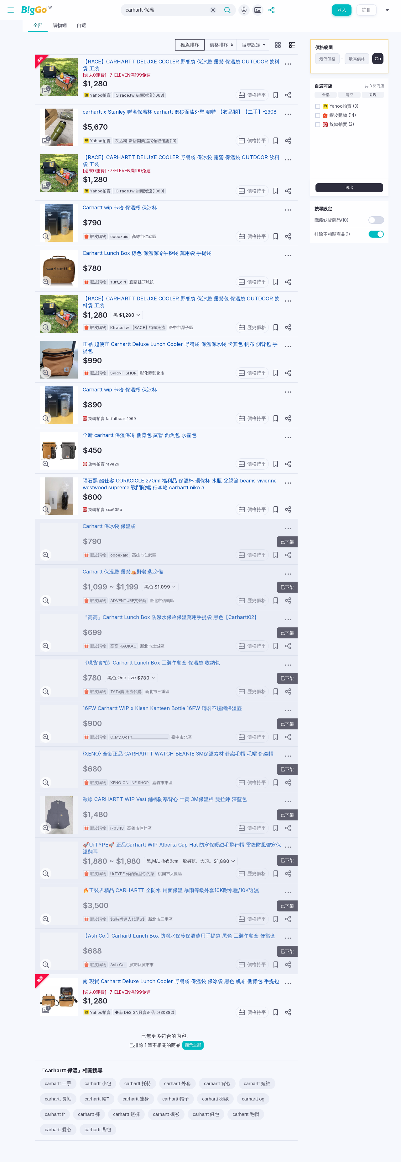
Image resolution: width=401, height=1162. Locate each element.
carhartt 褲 (89, 1114)
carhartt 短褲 (126, 1114)
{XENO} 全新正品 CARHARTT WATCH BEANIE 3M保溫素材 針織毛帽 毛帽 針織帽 (178, 753)
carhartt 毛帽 (245, 1114)
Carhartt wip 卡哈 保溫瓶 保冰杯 (120, 207)
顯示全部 (193, 1045)
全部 (326, 95)
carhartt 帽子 (175, 1098)
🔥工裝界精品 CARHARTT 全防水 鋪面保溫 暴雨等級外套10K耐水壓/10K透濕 (171, 890)
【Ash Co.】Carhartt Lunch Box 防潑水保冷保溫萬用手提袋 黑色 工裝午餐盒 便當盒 (179, 936)
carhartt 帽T (97, 1098)
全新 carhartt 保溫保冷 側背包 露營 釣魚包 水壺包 (139, 435)
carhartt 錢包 (206, 1114)
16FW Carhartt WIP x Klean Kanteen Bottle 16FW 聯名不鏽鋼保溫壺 (162, 708)
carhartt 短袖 (257, 1083)
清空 (349, 95)
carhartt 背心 (217, 1083)
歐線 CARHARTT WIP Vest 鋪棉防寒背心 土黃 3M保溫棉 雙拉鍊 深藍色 (165, 799)
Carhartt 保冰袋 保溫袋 (109, 526)
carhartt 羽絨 (215, 1098)
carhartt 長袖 (58, 1098)
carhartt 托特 (137, 1083)
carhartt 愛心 (58, 1129)
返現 (373, 95)
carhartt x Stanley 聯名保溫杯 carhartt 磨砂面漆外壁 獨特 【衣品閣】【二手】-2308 (180, 112)
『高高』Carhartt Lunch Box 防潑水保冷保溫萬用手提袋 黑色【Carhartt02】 (171, 617)
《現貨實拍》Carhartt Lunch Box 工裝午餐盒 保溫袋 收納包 (151, 662)
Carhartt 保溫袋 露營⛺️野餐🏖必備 (123, 571)
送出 (349, 187)
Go (378, 58)
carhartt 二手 (58, 1083)
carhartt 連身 (135, 1098)
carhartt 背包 (98, 1129)
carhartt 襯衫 (166, 1114)
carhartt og (253, 1098)
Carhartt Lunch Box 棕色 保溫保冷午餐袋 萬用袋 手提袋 (147, 253)
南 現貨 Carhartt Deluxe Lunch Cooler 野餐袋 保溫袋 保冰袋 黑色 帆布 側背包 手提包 (181, 981)
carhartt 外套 (177, 1083)
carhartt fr (55, 1114)
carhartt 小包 (98, 1083)
